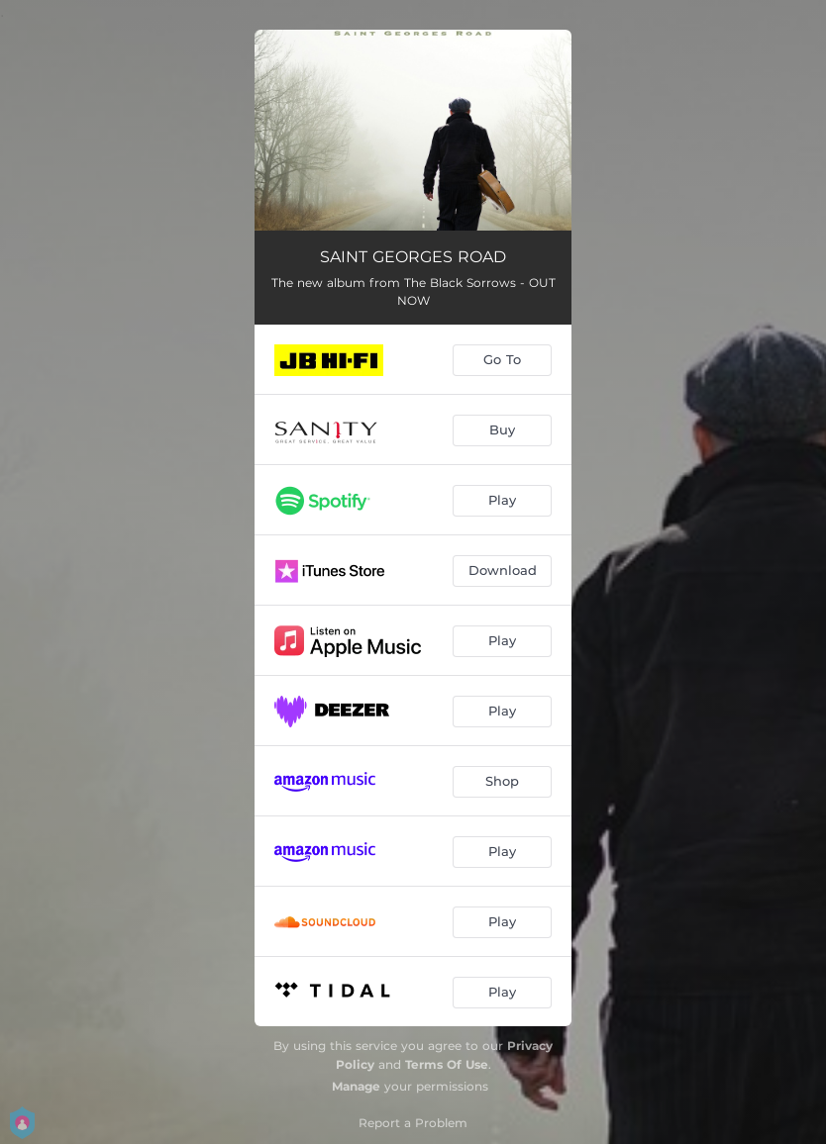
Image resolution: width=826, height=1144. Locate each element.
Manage (356, 1086)
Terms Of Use (446, 1064)
